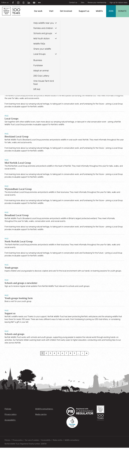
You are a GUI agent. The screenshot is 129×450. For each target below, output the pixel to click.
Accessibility (10, 422)
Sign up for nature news (118, 3)
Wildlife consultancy (44, 411)
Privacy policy (11, 417)
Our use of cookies (32, 442)
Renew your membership (97, 3)
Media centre (40, 417)
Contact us (73, 3)
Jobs (82, 3)
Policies (8, 411)
